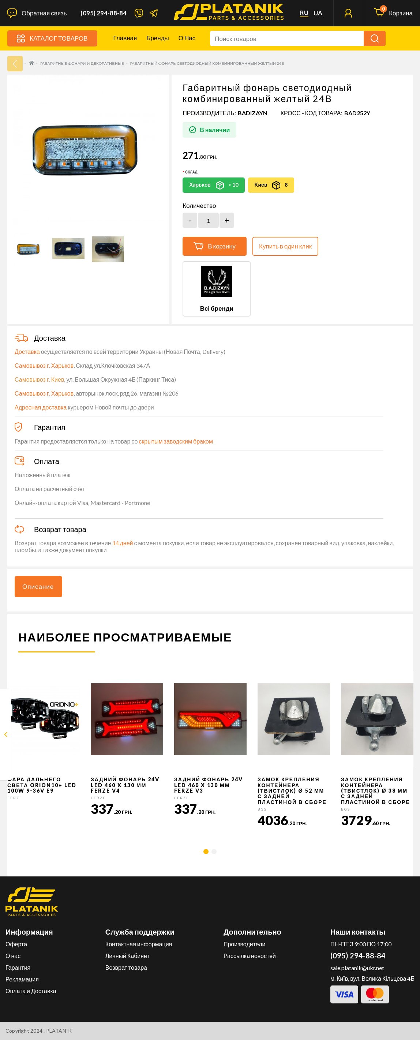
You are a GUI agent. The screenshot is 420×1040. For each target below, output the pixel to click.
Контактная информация (138, 943)
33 (15, 63)
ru (304, 12)
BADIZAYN (252, 112)
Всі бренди (216, 308)
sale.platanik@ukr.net (357, 967)
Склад (191, 172)
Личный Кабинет (127, 955)
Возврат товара (126, 967)
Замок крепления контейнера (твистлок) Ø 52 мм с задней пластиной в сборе (292, 790)
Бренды (157, 38)
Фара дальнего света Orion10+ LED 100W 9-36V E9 (41, 785)
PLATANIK (59, 1031)
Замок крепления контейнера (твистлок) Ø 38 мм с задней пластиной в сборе (375, 790)
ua (318, 13)
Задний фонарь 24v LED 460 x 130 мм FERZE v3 (208, 785)
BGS (262, 809)
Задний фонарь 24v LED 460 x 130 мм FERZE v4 (125, 785)
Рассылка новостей (250, 955)
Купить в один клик (285, 246)
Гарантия (17, 967)
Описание (38, 586)
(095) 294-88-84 (103, 13)
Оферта (16, 943)
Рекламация (22, 979)
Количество (199, 205)
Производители (245, 943)
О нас (187, 38)
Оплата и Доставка (30, 990)
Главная (125, 38)
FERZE (14, 798)
